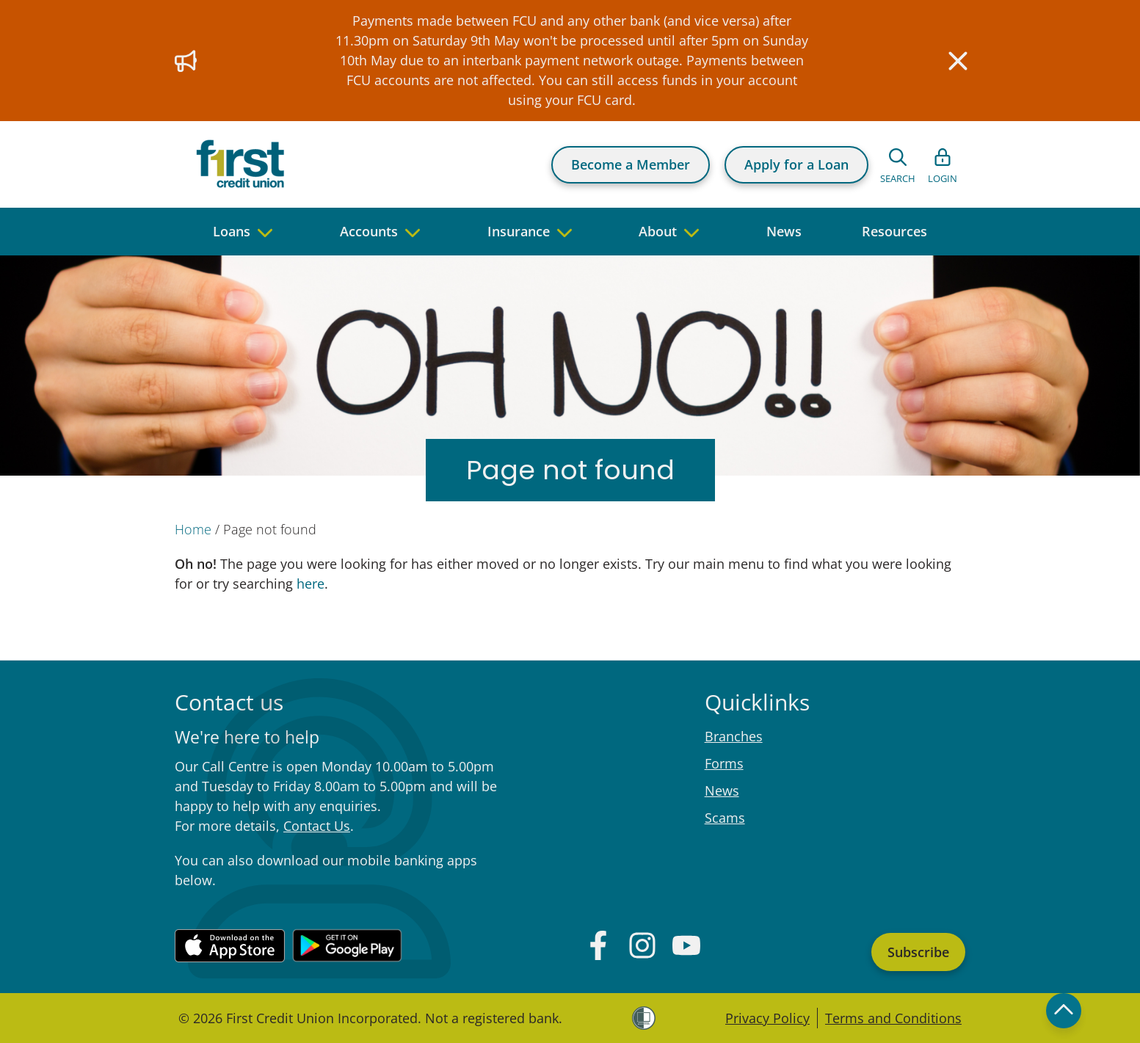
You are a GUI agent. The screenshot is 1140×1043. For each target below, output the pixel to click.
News (722, 790)
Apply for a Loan (796, 164)
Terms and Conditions (893, 1018)
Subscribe (918, 952)
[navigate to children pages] (265, 231)
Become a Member (630, 164)
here (308, 583)
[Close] (956, 60)
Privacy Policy (767, 1018)
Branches (734, 736)
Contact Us (316, 826)
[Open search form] (898, 164)
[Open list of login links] (942, 164)
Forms (724, 763)
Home (193, 529)
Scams (725, 817)
